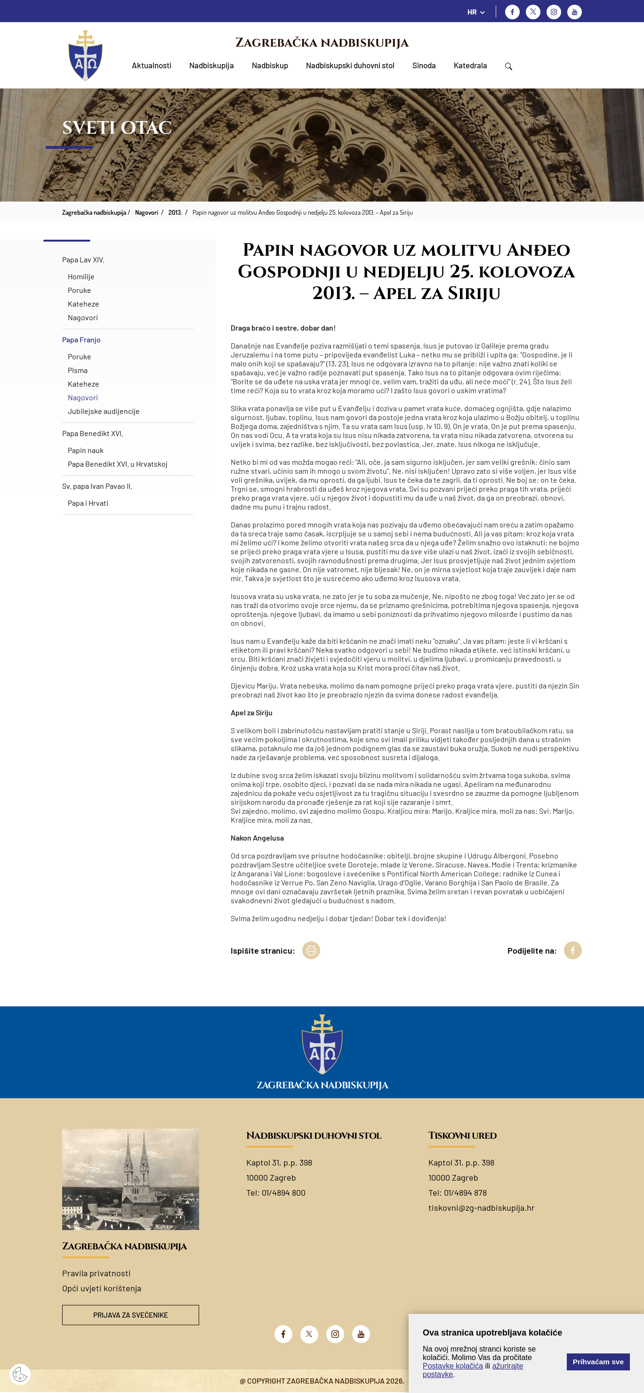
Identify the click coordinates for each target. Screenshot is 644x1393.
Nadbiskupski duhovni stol (350, 65)
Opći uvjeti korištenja (101, 1288)
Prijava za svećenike (130, 1315)
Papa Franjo (81, 339)
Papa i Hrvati (88, 502)
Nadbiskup (270, 65)
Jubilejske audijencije (104, 410)
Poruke (79, 289)
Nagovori (83, 317)
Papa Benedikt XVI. (92, 433)
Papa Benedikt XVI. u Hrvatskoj (118, 463)
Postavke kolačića (453, 1366)
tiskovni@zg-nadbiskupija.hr (481, 1207)
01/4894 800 (284, 1192)
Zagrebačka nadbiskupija (322, 42)
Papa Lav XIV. (83, 259)
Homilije (81, 276)
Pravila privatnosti (96, 1273)
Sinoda (424, 65)
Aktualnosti (151, 65)
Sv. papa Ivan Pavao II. (97, 485)
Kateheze (83, 303)
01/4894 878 (465, 1192)
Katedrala (470, 65)
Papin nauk (86, 449)
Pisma (78, 369)
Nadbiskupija (211, 65)
